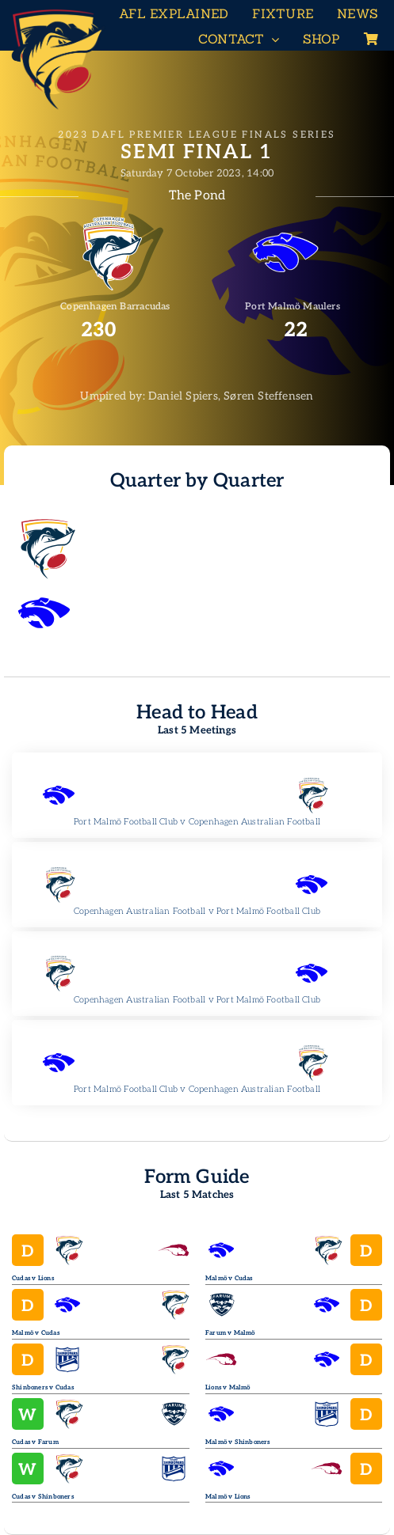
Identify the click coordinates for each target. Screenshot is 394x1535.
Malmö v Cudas (35, 1332)
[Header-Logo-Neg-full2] (55, 13)
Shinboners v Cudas (43, 1387)
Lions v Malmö (228, 1387)
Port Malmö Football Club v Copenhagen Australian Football (197, 822)
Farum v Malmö (230, 1332)
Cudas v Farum (35, 1442)
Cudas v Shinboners (43, 1496)
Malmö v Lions (228, 1496)
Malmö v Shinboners (237, 1442)
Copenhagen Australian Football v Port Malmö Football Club (197, 911)
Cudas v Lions (33, 1278)
